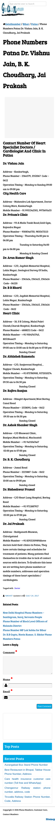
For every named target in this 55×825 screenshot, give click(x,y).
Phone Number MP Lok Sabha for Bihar (24, 630)
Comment (10, 652)
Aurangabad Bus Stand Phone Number (26, 768)
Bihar (26, 24)
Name (7, 683)
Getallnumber (13, 24)
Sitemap (50, 822)
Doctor (17, 588)
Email (7, 695)
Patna (34, 24)
